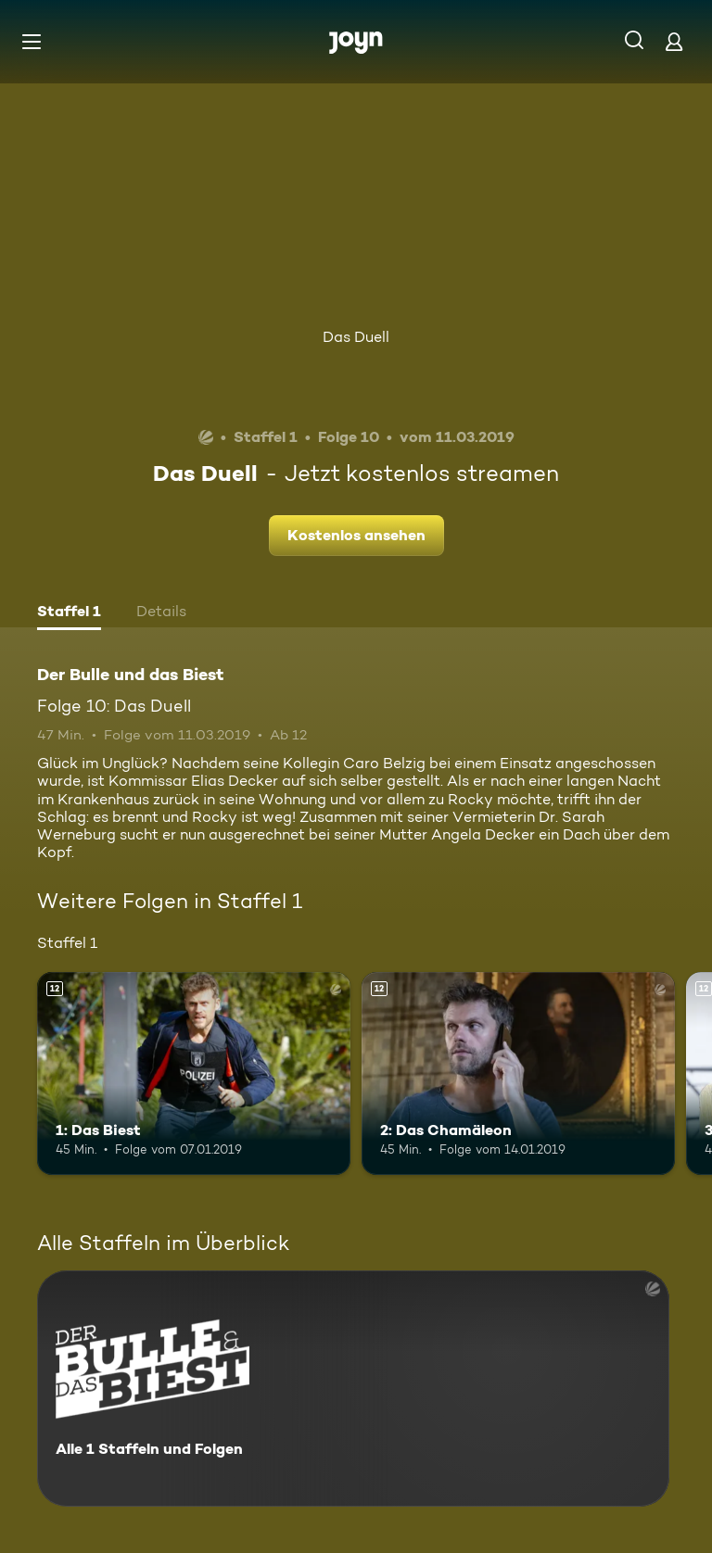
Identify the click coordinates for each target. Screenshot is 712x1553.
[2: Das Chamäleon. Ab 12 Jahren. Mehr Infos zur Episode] (518, 1074)
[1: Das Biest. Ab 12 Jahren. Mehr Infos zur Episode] (193, 1074)
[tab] (69, 613)
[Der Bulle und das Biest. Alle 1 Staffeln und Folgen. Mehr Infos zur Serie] (353, 1388)
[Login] (674, 41)
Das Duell (356, 337)
